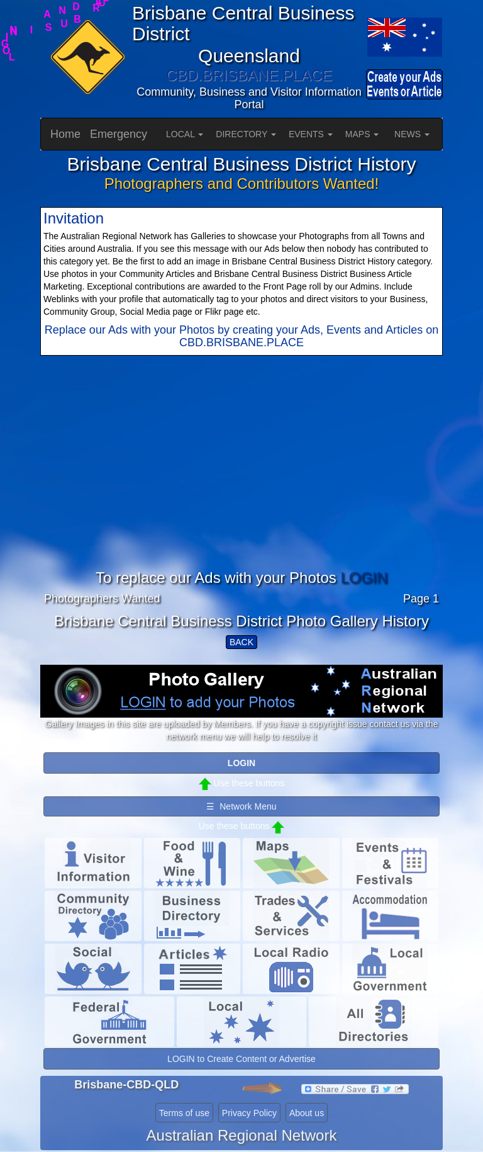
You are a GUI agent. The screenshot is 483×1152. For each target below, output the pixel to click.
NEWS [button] (412, 134)
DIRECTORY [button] (246, 134)
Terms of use (184, 1113)
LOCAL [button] (184, 134)
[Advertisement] (241, 481)
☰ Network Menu (241, 806)
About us (306, 1113)
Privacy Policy (249, 1113)
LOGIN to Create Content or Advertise (241, 1059)
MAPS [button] (362, 134)
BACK (241, 642)
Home (65, 134)
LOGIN (363, 577)
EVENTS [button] (311, 134)
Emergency (118, 134)
